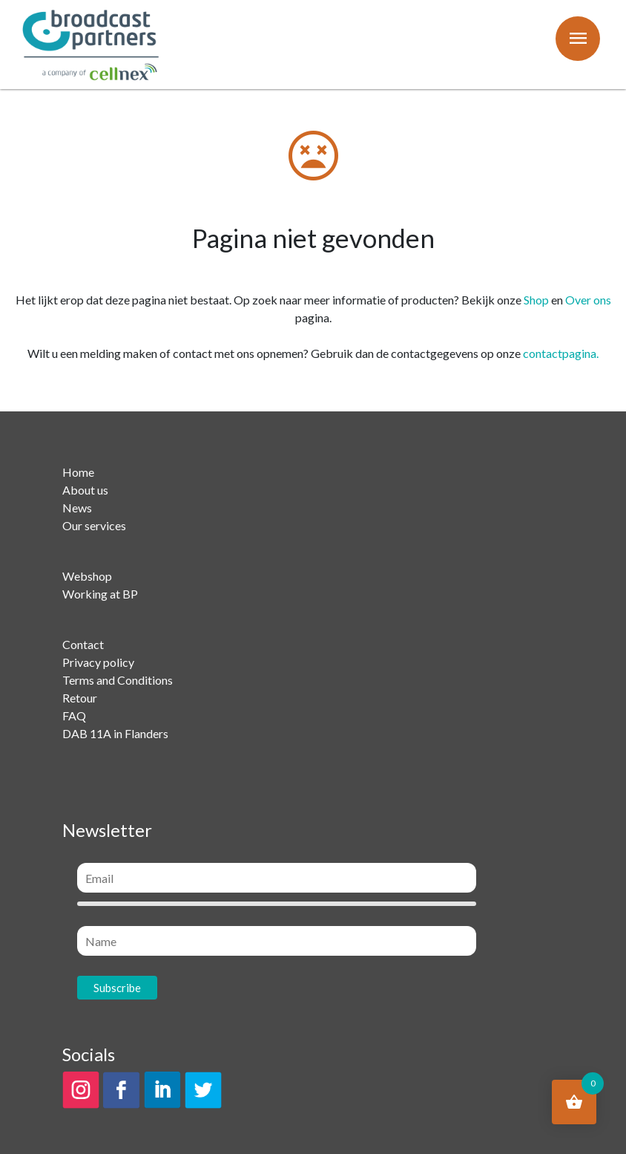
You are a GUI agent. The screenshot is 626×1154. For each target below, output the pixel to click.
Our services (94, 525)
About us (85, 490)
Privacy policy (98, 662)
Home (78, 472)
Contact (83, 644)
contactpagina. (561, 353)
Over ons (588, 300)
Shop (536, 300)
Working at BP (100, 594)
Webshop (87, 576)
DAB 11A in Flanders (115, 733)
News (77, 508)
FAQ (74, 715)
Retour (79, 698)
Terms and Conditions (117, 680)
